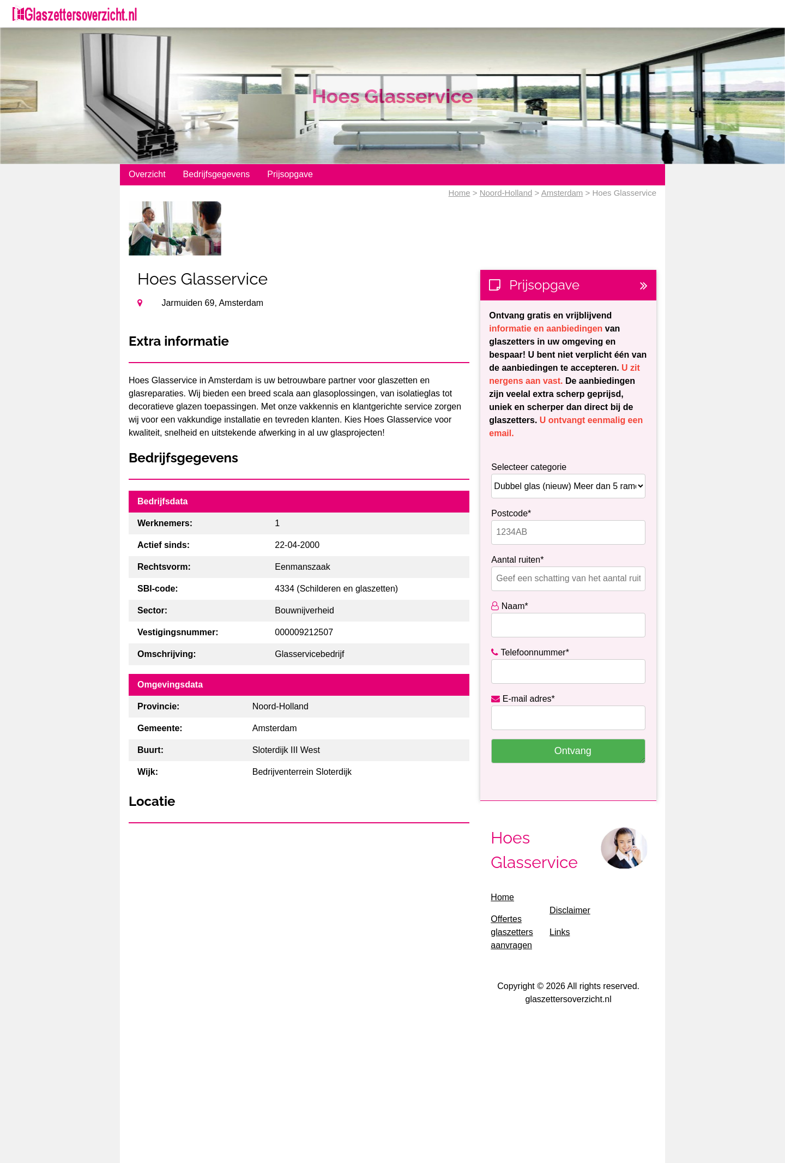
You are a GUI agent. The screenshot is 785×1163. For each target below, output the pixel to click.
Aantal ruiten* (517, 559)
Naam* (509, 606)
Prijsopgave (290, 174)
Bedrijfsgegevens (216, 174)
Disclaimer (570, 910)
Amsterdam (562, 192)
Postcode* (511, 513)
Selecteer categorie (528, 467)
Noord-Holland (506, 192)
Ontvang (572, 750)
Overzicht (147, 174)
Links (560, 932)
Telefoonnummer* (530, 652)
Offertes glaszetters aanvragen (512, 932)
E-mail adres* (522, 698)
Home (459, 192)
